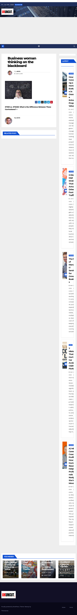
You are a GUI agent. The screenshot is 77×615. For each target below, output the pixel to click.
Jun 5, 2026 (9, 572)
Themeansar (4, 610)
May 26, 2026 (66, 569)
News (70, 344)
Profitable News (72, 377)
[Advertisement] (38, 30)
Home (63, 607)
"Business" (72, 73)
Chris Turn (46, 575)
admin (18, 71)
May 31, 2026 (47, 572)
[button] (74, 46)
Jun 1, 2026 (28, 572)
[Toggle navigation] (39, 46)
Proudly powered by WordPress (10, 606)
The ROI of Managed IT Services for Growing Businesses (47, 564)
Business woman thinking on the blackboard (22, 62)
